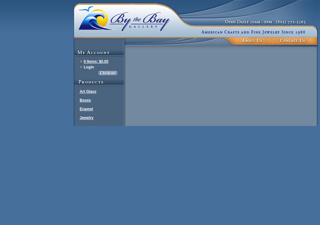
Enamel (86, 109)
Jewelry (86, 118)
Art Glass (88, 91)
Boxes (85, 100)
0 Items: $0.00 (96, 61)
